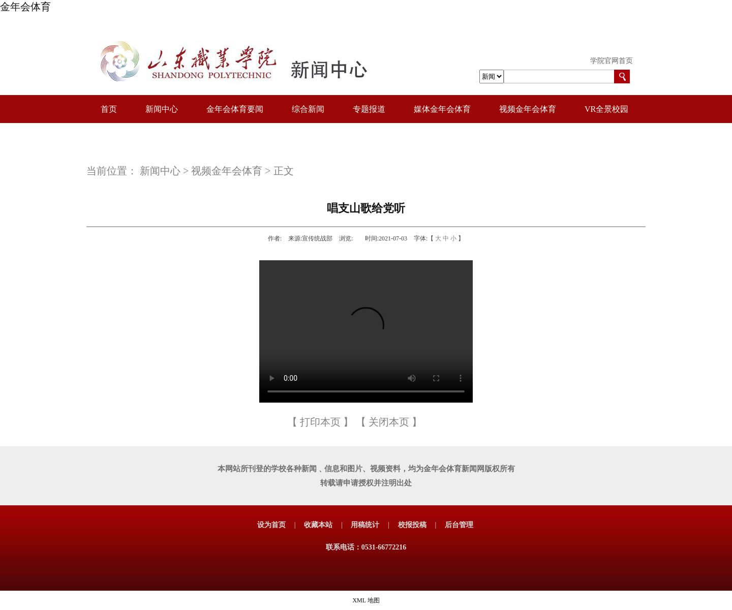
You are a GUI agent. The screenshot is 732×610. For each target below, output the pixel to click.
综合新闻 (308, 109)
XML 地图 (365, 600)
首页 (109, 109)
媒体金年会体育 (442, 109)
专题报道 (369, 109)
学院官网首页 (611, 61)
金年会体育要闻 (234, 109)
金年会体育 (25, 6)
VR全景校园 (606, 109)
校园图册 (117, 137)
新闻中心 (161, 109)
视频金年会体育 (527, 109)
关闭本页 (389, 422)
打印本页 (320, 422)
